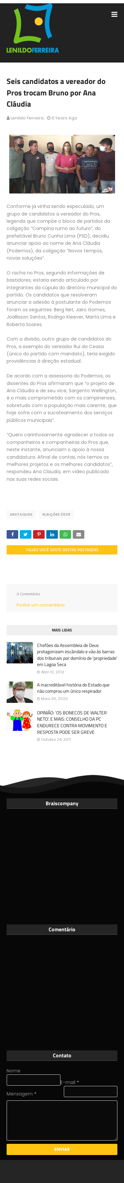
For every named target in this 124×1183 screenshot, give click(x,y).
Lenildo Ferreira (27, 118)
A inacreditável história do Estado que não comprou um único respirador (73, 688)
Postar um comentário (41, 605)
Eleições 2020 (56, 514)
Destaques (21, 514)
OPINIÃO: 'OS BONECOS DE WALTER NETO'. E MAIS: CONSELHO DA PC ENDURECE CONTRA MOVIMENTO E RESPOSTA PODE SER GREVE (72, 722)
